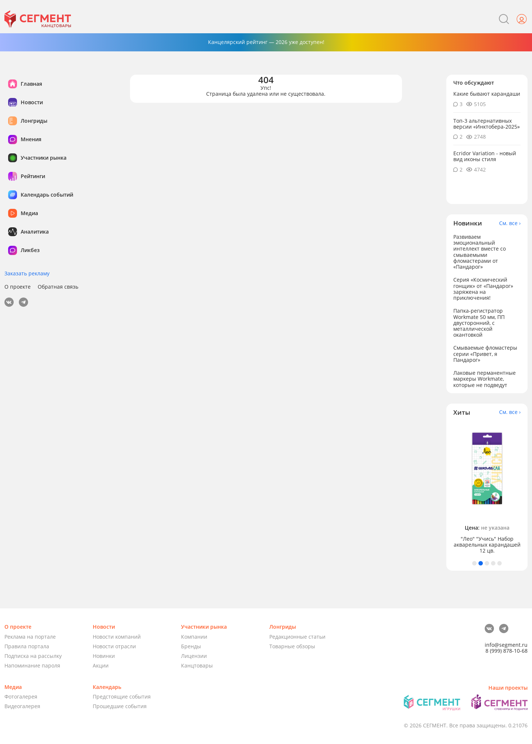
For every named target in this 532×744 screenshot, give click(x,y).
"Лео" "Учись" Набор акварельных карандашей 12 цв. (487, 545)
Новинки (104, 655)
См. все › (510, 223)
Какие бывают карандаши (486, 93)
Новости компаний (117, 636)
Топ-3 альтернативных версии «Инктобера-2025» (486, 123)
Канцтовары (197, 665)
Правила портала (26, 646)
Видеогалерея (22, 706)
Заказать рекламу (27, 273)
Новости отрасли (114, 646)
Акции (101, 665)
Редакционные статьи (297, 636)
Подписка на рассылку (33, 655)
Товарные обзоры (292, 646)
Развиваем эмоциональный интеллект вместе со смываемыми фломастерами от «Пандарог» (479, 251)
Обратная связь (58, 287)
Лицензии (194, 655)
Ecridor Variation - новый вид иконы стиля (484, 156)
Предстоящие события (122, 696)
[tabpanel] (487, 488)
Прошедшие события (120, 706)
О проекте (17, 287)
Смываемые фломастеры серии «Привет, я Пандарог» (485, 353)
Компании (194, 636)
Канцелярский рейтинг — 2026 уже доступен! (266, 41)
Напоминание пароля (32, 665)
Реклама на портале (30, 636)
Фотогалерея (20, 696)
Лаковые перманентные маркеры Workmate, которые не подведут (484, 378)
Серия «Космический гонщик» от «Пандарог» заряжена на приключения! (483, 288)
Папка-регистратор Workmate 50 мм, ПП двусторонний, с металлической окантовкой (479, 322)
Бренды (191, 646)
